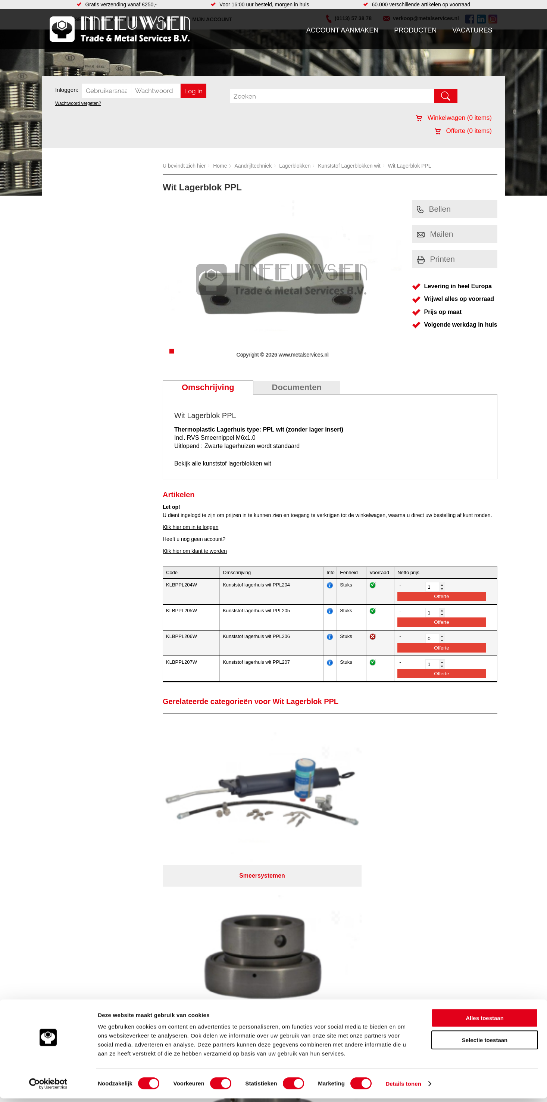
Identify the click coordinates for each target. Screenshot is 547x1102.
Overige (203, 956)
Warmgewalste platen (320, 941)
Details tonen (403, 1087)
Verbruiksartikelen (138, 941)
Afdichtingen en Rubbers (222, 904)
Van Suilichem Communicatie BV (251, 982)
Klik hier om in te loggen (190, 527)
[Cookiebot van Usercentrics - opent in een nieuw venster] (48, 1087)
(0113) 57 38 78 (438, 916)
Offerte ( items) (463, 130)
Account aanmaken (342, 30)
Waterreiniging (211, 949)
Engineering (309, 904)
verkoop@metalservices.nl (450, 923)
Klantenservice (70, 926)
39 (340, 991)
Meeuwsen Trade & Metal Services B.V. (189, 972)
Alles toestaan (485, 1021)
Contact (62, 941)
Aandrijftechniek (253, 166)
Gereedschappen (214, 941)
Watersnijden (310, 934)
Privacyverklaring (294, 972)
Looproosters (209, 926)
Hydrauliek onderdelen (144, 919)
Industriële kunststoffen (144, 956)
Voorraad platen (313, 926)
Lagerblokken (294, 166)
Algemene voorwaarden (352, 972)
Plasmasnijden (312, 949)
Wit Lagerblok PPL (409, 166)
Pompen (204, 934)
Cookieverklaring (410, 972)
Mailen (435, 234)
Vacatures (472, 30)
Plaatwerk (306, 911)
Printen (436, 259)
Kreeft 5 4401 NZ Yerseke (450, 910)
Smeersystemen (136, 949)
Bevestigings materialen (145, 911)
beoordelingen (360, 991)
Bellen (434, 209)
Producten (415, 30)
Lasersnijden (310, 956)
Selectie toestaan (485, 1043)
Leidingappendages (217, 919)
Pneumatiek (131, 934)
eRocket (345, 982)
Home (220, 166)
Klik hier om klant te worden (195, 551)
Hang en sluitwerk (215, 911)
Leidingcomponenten (142, 926)
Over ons (254, 972)
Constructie (308, 919)
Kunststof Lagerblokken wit (349, 166)
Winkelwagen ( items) (454, 117)
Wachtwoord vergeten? (78, 103)
